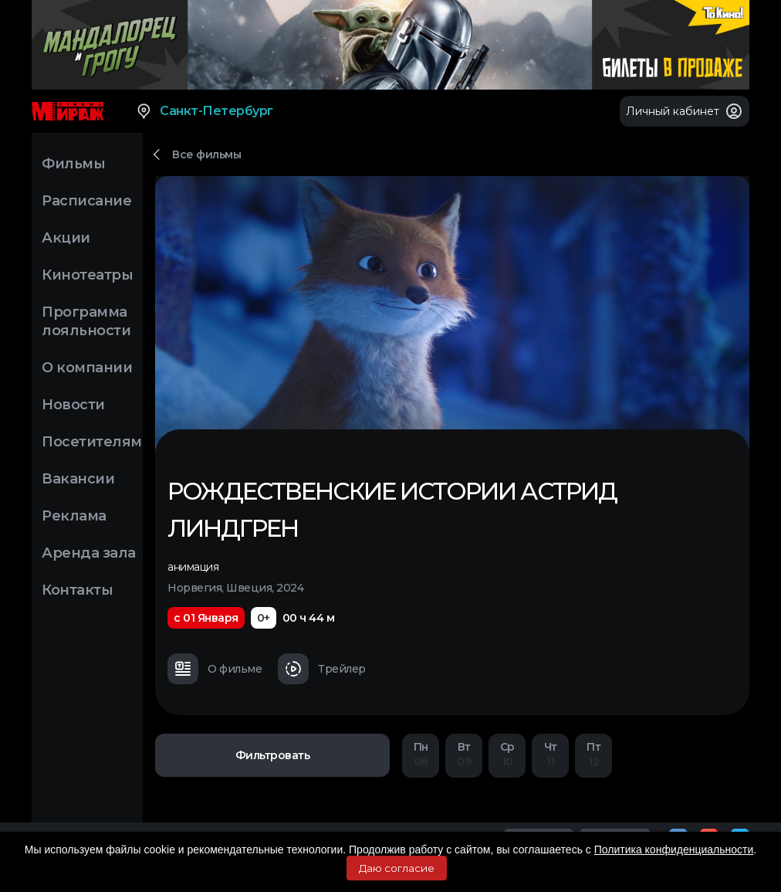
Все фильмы (206, 154)
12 (593, 754)
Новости (73, 404)
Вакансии (78, 478)
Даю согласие (396, 868)
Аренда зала (89, 552)
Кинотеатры (87, 274)
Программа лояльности (86, 321)
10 (507, 754)
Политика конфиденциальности (674, 849)
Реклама (74, 515)
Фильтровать (272, 755)
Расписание (86, 200)
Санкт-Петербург (204, 111)
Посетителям (92, 441)
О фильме (214, 668)
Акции (66, 237)
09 (463, 754)
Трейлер (322, 668)
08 (420, 754)
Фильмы (73, 163)
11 (550, 754)
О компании (87, 367)
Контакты (77, 590)
